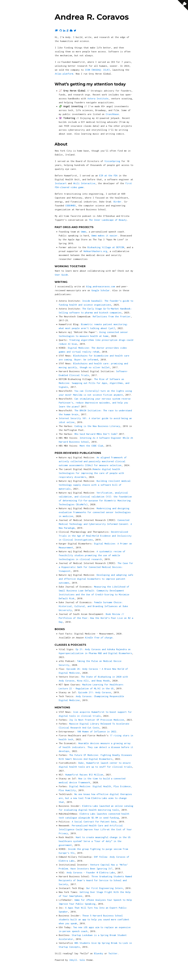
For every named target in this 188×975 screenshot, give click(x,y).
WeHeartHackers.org (95, 251)
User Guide (61, 274)
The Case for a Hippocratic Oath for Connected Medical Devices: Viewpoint (96, 567)
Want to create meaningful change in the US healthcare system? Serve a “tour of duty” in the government (95, 841)
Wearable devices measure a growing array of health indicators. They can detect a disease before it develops (96, 747)
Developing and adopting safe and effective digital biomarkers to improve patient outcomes (96, 579)
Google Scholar (100, 290)
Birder (117, 201)
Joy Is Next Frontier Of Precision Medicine (96, 719)
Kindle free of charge (98, 637)
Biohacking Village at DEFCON (105, 247)
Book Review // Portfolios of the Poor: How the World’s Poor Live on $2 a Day (96, 618)
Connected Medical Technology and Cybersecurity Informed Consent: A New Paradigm (95, 524)
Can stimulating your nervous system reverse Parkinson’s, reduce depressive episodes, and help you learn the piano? (95, 402)
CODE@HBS (70, 205)
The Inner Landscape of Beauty (108, 219)
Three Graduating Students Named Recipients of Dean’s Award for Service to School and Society (95, 880)
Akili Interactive (84, 183)
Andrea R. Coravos (92, 17)
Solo (82, 960)
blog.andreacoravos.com (100, 286)
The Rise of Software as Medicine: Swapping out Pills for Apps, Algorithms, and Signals (94, 383)
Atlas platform (64, 73)
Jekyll (73, 960)
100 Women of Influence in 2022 (96, 731)
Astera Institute (97, 98)
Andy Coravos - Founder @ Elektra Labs (91, 872)
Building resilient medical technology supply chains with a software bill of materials (95, 485)
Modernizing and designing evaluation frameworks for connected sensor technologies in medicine (95, 512)
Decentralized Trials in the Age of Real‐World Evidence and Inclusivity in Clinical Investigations (95, 535)
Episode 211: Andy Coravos (94, 692)
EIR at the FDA (108, 175)
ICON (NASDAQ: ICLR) (97, 69)
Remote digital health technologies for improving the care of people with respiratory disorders (91, 473)
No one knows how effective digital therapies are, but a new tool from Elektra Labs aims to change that (95, 798)
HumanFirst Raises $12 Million (84, 774)
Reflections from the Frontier (112, 316)
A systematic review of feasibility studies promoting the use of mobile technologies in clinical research (92, 555)
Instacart (61, 183)
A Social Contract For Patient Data (94, 821)
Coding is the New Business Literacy (97, 426)
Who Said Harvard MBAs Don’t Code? (96, 434)
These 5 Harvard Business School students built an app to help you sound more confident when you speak (94, 919)
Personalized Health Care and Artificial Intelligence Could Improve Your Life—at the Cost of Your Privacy (95, 829)
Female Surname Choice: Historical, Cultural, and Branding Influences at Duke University (93, 606)
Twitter (113, 953)
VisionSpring (112, 161)
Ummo (83, 231)
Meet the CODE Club (91, 445)
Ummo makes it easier (104, 235)
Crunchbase (112, 114)
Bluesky (98, 953)
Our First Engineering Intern (104, 888)
